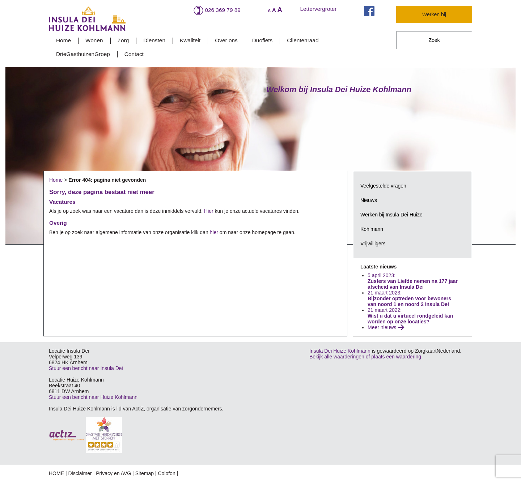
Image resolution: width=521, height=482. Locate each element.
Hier (208, 211)
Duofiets (262, 40)
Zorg (123, 40)
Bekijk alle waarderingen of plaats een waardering (365, 357)
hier (214, 232)
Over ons (226, 40)
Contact (134, 54)
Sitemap (144, 473)
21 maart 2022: (410, 315)
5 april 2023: (413, 281)
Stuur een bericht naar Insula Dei (86, 368)
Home (63, 40)
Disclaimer (80, 473)
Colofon (166, 473)
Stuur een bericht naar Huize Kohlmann (93, 397)
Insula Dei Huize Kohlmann (339, 351)
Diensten (154, 40)
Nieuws (368, 200)
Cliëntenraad (302, 40)
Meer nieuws (382, 327)
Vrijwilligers (373, 243)
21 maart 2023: (409, 298)
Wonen (94, 40)
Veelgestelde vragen (383, 186)
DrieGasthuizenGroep (83, 54)
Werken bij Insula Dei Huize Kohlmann (391, 222)
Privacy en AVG (113, 473)
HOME (56, 473)
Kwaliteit (190, 40)
